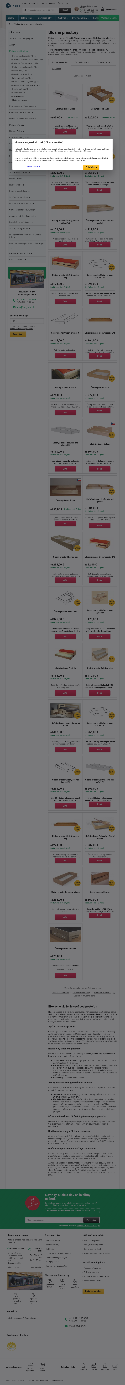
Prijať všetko (91, 167)
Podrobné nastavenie (33, 166)
